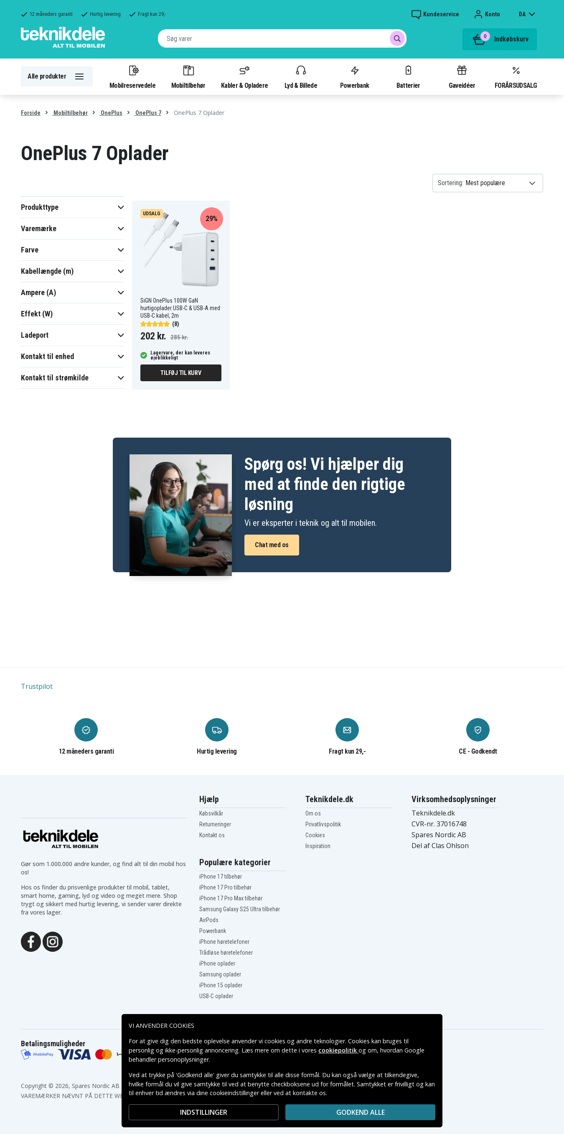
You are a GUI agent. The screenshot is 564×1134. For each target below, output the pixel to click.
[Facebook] (31, 940)
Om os (313, 813)
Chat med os (272, 545)
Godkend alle (360, 1112)
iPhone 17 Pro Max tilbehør (230, 898)
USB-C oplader (216, 996)
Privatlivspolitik (323, 824)
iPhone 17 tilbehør (220, 876)
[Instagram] (53, 940)
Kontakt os (212, 835)
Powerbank (354, 76)
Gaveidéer (462, 76)
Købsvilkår (211, 813)
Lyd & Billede (301, 76)
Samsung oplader (220, 974)
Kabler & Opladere (244, 76)
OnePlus (110, 113)
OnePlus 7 (147, 113)
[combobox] (282, 38)
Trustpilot (37, 686)
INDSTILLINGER (203, 1112)
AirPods (208, 920)
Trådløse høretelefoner (226, 952)
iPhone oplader (217, 963)
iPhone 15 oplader (220, 985)
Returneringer (215, 824)
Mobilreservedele (132, 76)
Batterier (408, 76)
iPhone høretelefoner (224, 941)
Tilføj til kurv (180, 373)
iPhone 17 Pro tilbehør (225, 887)
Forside (31, 113)
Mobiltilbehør (188, 76)
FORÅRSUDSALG (516, 76)
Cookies (315, 835)
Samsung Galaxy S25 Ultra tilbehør (239, 909)
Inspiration (317, 846)
